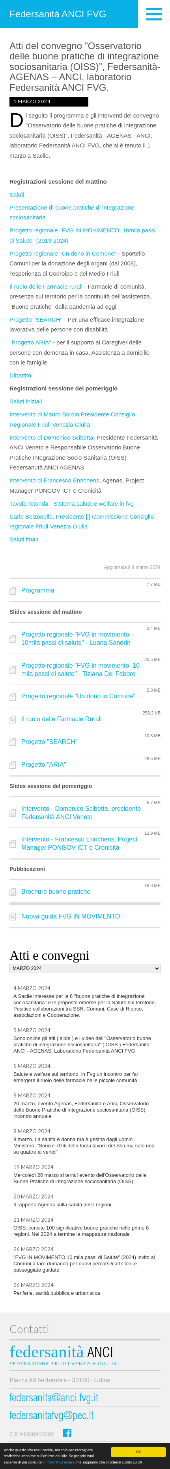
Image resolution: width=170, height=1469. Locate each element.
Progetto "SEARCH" (35, 319)
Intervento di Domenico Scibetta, (52, 437)
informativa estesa (60, 1462)
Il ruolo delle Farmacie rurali (45, 286)
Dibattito (20, 375)
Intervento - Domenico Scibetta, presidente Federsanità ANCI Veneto (81, 812)
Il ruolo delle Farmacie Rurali (61, 719)
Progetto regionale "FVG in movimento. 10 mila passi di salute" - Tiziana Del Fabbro (80, 669)
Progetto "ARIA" (43, 764)
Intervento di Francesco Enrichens (54, 480)
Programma (37, 590)
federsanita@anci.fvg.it (53, 1399)
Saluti (17, 194)
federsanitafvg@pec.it (51, 1416)
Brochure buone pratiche (55, 891)
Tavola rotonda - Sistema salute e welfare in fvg (72, 503)
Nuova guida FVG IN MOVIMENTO (70, 916)
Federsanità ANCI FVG (57, 14)
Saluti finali (24, 539)
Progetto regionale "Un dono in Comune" (62, 253)
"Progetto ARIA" (31, 342)
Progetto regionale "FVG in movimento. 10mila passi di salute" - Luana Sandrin (76, 638)
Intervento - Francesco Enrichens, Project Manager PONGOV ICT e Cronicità (79, 843)
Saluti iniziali (26, 401)
